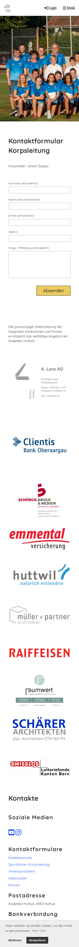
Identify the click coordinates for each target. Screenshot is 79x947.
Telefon (13, 232)
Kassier (14, 885)
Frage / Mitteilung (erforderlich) (28, 248)
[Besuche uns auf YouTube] (11, 832)
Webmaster (17, 878)
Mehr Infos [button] (39, 931)
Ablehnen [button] (15, 940)
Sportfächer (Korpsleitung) (29, 864)
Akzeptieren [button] (37, 940)
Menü (69, 8)
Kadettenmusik (20, 858)
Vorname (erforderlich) (23, 183)
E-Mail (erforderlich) (21, 215)
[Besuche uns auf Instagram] (18, 832)
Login (50, 8)
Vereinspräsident (21, 871)
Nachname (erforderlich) (24, 199)
